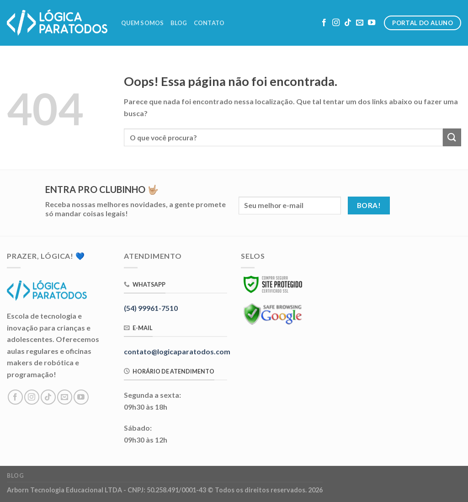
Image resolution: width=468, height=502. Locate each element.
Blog (178, 23)
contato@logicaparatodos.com (177, 351)
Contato (209, 23)
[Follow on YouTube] (371, 23)
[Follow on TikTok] (347, 23)
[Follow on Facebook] (324, 23)
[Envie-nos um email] (359, 23)
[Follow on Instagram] (336, 23)
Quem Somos (142, 23)
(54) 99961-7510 (151, 308)
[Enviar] (452, 137)
